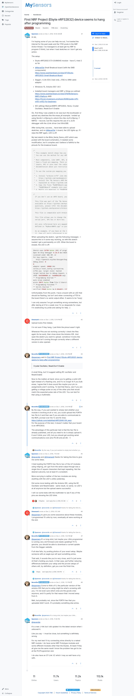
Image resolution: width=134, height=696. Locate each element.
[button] (11, 689)
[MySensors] (11, 2)
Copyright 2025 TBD (45, 693)
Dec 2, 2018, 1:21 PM (63, 582)
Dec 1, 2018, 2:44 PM (63, 407)
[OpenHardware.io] (11, 7)
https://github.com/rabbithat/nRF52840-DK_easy (52, 420)
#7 (82, 536)
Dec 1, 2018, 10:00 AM (52, 34)
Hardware (29, 28)
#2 (82, 319)
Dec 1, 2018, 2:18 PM (63, 354)
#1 (82, 34)
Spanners (35, 34)
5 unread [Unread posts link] (97, 68)
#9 (82, 619)
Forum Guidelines (62, 693)
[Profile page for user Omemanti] (27, 321)
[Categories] (11, 11)
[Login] (123, 2)
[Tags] (11, 20)
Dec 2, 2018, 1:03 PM (63, 536)
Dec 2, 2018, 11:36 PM (52, 619)
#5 (82, 454)
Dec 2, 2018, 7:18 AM (52, 454)
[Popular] (11, 24)
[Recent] (11, 15)
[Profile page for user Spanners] (27, 35)
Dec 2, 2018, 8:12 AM (53, 511)
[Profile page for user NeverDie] (27, 355)
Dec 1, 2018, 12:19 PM (53, 319)
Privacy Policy (76, 693)
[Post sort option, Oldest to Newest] (100, 38)
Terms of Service (90, 693)
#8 (82, 582)
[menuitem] (123, 2)
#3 (82, 354)
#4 (82, 407)
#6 (82, 511)
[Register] (123, 12)
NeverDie (35, 354)
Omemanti (35, 319)
